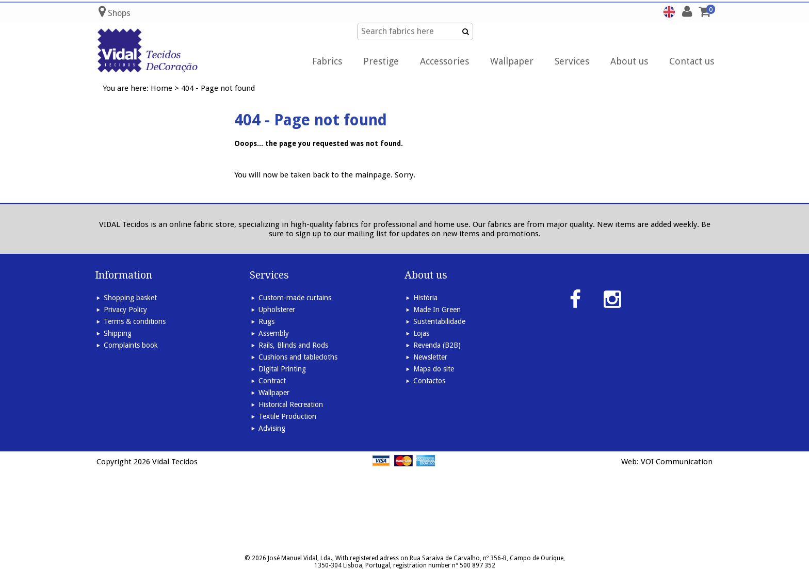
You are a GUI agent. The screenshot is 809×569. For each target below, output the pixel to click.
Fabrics (327, 61)
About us (629, 61)
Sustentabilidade (439, 321)
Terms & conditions (135, 321)
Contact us (691, 61)
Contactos (429, 381)
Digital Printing (282, 369)
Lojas (421, 333)
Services (572, 61)
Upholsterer (276, 309)
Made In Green (437, 309)
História (425, 298)
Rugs (266, 321)
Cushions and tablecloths (297, 357)
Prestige (381, 61)
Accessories (444, 61)
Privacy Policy (125, 309)
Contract (272, 381)
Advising (271, 428)
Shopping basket (130, 298)
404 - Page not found (218, 88)
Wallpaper (511, 61)
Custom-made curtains (294, 298)
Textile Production (287, 416)
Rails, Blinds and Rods (293, 345)
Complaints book (131, 345)
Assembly (273, 333)
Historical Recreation (290, 404)
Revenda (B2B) (437, 345)
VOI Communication (677, 461)
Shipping (118, 333)
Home (161, 88)
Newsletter (430, 357)
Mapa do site (433, 369)
